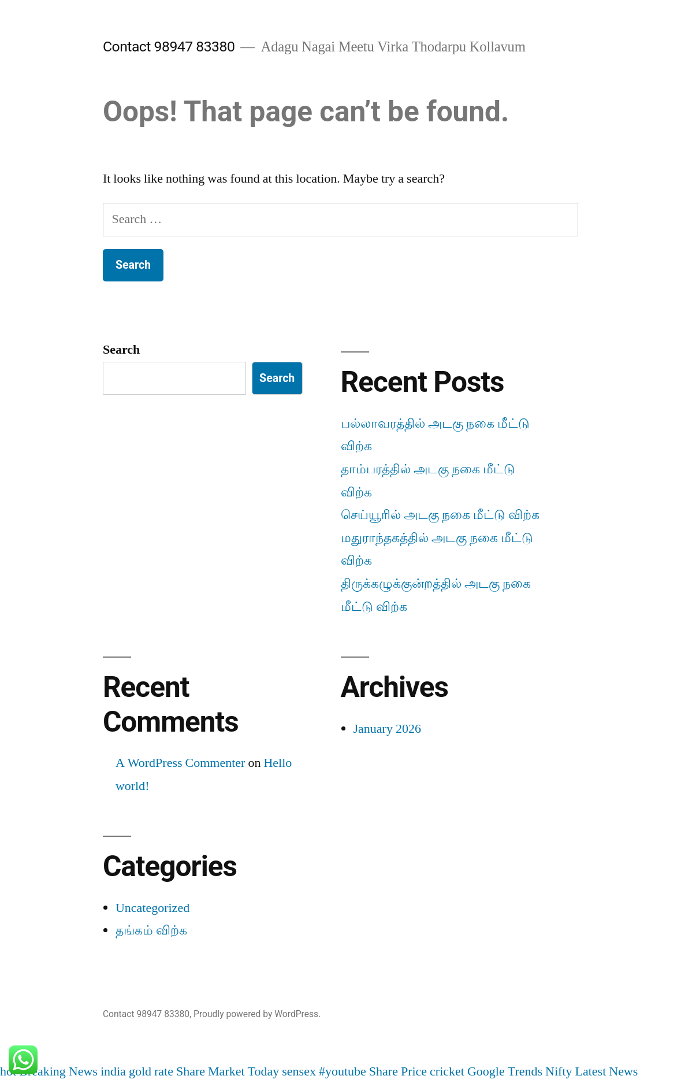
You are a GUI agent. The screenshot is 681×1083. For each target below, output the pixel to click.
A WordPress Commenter (180, 763)
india (113, 1071)
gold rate (151, 1071)
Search (121, 350)
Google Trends (504, 1071)
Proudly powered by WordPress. (257, 1013)
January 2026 (387, 729)
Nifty (558, 1071)
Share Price (398, 1071)
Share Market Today (227, 1071)
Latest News (606, 1071)
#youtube (342, 1071)
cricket (447, 1071)
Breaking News (58, 1071)
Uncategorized (152, 908)
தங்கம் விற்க (151, 930)
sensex (299, 1071)
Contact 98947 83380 (169, 46)
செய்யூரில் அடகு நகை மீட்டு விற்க (440, 515)
